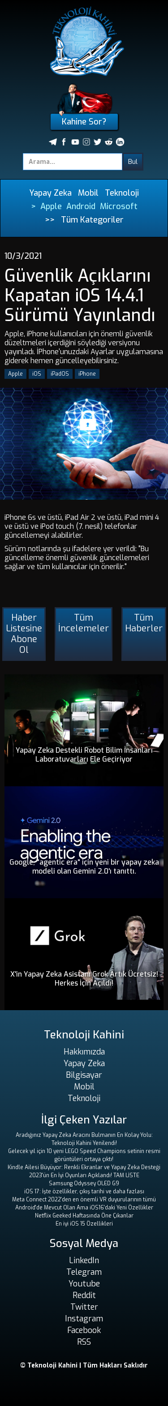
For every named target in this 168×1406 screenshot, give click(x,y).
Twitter (84, 1307)
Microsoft (119, 206)
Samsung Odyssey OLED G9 (84, 1183)
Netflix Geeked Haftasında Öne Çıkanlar (84, 1215)
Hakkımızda (84, 1051)
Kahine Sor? (84, 121)
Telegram (84, 1272)
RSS (84, 1342)
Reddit (84, 1295)
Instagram (84, 1318)
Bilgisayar (84, 1075)
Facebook (84, 1330)
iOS (36, 373)
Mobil (88, 193)
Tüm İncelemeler (83, 623)
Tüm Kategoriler (92, 219)
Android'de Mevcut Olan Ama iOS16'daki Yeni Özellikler (84, 1207)
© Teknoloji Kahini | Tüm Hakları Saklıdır (84, 1365)
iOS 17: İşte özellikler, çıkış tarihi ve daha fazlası (84, 1191)
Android (80, 206)
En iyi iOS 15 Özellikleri (84, 1223)
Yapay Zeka (50, 193)
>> (50, 219)
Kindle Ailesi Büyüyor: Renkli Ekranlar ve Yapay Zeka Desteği (84, 1167)
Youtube (84, 1283)
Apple (51, 206)
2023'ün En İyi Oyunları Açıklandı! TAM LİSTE (84, 1175)
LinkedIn (84, 1260)
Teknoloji (122, 193)
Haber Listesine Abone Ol (24, 634)
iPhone (87, 373)
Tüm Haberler (144, 623)
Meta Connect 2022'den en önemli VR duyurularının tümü (84, 1199)
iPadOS (60, 373)
